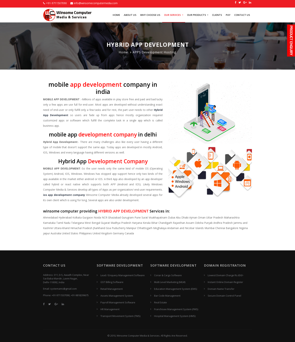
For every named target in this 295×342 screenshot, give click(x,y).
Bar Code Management (167, 295)
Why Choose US (150, 15)
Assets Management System (116, 295)
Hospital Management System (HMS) (174, 316)
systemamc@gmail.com (63, 288)
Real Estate (160, 302)
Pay (228, 15)
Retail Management (111, 289)
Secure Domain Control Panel (224, 295)
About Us (130, 15)
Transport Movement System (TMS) (120, 316)
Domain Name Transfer (221, 289)
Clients (217, 15)
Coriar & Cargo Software (168, 275)
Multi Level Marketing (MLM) (169, 282)
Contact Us (242, 15)
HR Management (109, 309)
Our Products (197, 15)
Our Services (172, 15)
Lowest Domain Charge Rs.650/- (226, 275)
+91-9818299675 (80, 295)
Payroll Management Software (117, 302)
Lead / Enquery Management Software (122, 275)
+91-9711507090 (55, 3)
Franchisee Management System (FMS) (176, 309)
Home (116, 15)
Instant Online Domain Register (225, 282)
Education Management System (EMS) (175, 289)
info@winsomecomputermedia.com (94, 3)
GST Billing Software (111, 282)
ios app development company (64, 195)
